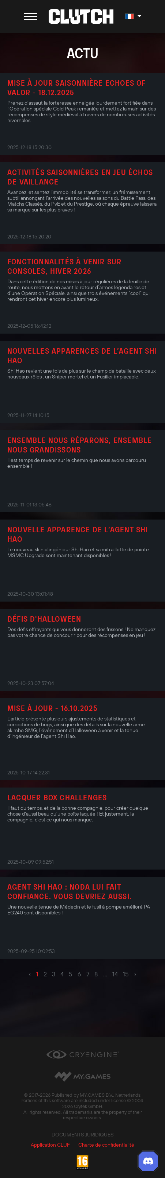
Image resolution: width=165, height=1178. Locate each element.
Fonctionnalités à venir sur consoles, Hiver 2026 (64, 266)
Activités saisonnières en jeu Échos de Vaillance (80, 177)
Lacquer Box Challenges (57, 797)
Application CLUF (50, 1145)
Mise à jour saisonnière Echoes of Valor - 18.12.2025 (76, 87)
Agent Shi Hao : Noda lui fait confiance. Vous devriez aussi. (69, 891)
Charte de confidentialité (106, 1145)
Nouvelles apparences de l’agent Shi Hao (82, 355)
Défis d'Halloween (44, 619)
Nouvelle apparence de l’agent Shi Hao (77, 534)
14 (115, 974)
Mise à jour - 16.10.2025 (52, 708)
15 (126, 974)
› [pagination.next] (135, 974)
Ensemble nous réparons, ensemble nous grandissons (79, 445)
